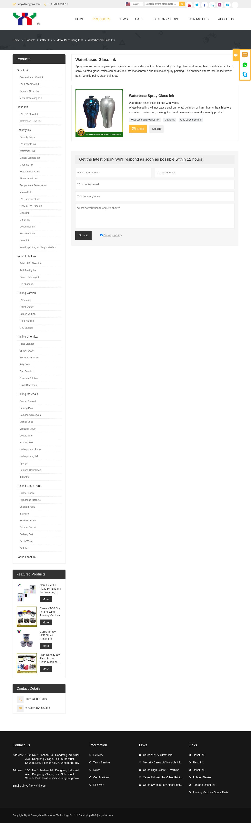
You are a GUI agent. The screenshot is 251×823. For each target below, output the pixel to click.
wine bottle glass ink (190, 119)
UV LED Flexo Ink (29, 114)
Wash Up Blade (28, 520)
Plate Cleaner (27, 343)
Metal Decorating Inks (70, 40)
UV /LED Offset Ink (29, 84)
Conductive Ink (27, 226)
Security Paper (27, 137)
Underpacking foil (29, 456)
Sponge (24, 463)
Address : (18, 755)
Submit (83, 235)
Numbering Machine (30, 500)
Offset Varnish (27, 307)
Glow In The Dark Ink (31, 206)
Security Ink (24, 130)
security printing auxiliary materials (37, 247)
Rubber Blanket (28, 401)
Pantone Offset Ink (29, 91)
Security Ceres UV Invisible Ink (162, 762)
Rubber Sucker (27, 493)
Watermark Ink (27, 151)
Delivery (98, 755)
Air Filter (24, 548)
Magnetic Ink (26, 164)
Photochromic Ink (29, 178)
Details (156, 128)
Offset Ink (46, 40)
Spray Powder (27, 350)
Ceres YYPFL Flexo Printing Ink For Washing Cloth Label (50, 589)
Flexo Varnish (27, 320)
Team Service (101, 762)
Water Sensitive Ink (30, 171)
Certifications (101, 777)
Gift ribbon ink (27, 284)
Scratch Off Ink (27, 233)
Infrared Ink (26, 192)
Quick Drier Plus (28, 385)
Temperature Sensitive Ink (33, 185)
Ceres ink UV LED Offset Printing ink (48, 635)
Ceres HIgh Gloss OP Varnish (161, 769)
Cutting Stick (26, 422)
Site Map (98, 784)
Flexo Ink (22, 107)
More (46, 599)
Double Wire (26, 435)
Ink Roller (25, 513)
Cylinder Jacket (28, 527)
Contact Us (198, 19)
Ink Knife (24, 477)
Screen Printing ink (29, 277)
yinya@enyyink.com (29, 4)
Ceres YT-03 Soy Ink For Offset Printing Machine (50, 612)
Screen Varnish (27, 314)
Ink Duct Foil (26, 442)
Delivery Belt (26, 534)
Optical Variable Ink (30, 157)
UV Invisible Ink (28, 144)
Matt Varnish (26, 327)
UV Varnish (25, 300)
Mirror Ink (25, 219)
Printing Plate (27, 408)
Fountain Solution (29, 378)
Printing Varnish (26, 293)
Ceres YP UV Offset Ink (157, 755)
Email (138, 128)
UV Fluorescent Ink (30, 199)
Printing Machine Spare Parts (210, 792)
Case (139, 19)
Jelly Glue (25, 364)
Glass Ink (24, 213)
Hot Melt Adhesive (29, 357)
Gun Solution (26, 371)
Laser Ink (24, 240)
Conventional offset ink (31, 77)
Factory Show (165, 19)
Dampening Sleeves (30, 415)
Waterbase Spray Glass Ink (145, 119)
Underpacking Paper (30, 449)
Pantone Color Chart (30, 470)
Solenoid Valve (27, 506)
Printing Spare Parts (29, 485)
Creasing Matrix (28, 428)
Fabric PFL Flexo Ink (30, 263)
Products (101, 19)
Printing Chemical (27, 336)
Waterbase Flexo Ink (30, 121)
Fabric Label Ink (26, 256)
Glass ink (170, 119)
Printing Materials (27, 394)
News (123, 19)
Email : (17, 785)
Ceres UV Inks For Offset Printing (163, 777)
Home (79, 19)
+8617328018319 (58, 4)
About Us (226, 19)
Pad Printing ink (28, 270)
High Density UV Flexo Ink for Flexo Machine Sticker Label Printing (50, 658)
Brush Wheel (26, 541)
